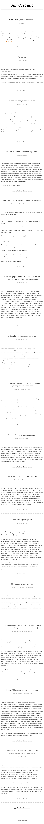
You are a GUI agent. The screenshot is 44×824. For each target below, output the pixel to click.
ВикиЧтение (22, 5)
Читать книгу (22, 46)
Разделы (25, 820)
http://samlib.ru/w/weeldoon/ (14, 41)
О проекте (19, 820)
